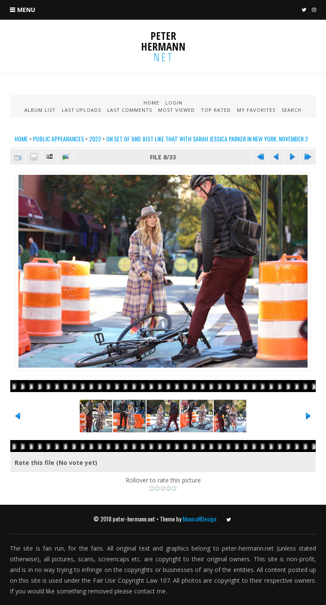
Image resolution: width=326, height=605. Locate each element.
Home (151, 102)
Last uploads (81, 110)
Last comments (129, 110)
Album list (40, 110)
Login (173, 102)
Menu (26, 10)
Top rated (216, 110)
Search (291, 110)
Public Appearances (58, 138)
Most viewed (176, 110)
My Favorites (256, 110)
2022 (95, 138)
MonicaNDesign (199, 518)
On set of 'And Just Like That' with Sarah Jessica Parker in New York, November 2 (207, 138)
